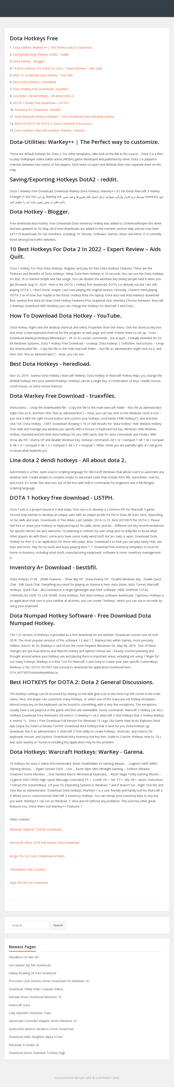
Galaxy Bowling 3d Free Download (32, 973)
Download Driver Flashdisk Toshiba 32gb (37, 1053)
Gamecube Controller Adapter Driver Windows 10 (43, 1021)
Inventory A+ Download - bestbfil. (38, 110)
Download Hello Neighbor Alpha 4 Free (36, 1037)
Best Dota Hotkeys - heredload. (35, 82)
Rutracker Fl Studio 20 (24, 1045)
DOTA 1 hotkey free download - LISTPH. (41, 103)
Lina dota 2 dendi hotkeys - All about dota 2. (43, 96)
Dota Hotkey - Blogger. (29, 61)
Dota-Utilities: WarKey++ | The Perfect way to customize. (53, 47)
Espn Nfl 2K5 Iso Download (29, 883)
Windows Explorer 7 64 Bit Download (35, 829)
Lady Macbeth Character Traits (30, 1013)
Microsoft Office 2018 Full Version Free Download (44, 843)
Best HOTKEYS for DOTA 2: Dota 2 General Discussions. (54, 124)
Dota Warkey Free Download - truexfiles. (41, 89)
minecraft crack (19, 1005)
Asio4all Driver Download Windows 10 (35, 997)
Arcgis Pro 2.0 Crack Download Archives (37, 856)
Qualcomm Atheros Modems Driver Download (41, 1029)
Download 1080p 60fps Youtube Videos (36, 989)
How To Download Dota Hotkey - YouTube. (43, 75)
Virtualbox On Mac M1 (24, 957)
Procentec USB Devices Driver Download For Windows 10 (49, 981)
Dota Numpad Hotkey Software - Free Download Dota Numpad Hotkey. (65, 116)
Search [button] (58, 925)
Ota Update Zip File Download (29, 965)
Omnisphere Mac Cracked (27, 869)
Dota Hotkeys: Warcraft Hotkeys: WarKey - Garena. (50, 130)
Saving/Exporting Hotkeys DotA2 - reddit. (41, 54)
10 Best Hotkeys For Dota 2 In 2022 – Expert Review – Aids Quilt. (58, 68)
